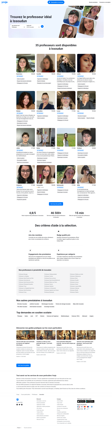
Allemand (84, 316)
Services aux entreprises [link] (62, 408)
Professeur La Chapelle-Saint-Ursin (26, 288)
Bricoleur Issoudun (22, 304)
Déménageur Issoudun (47, 304)
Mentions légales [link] (60, 415)
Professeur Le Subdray (24, 276)
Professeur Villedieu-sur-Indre (76, 274)
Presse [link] (58, 410)
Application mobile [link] (41, 404)
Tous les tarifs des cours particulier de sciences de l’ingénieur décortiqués (25, 343)
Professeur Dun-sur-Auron (50, 278)
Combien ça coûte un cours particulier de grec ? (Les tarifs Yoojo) (44, 343)
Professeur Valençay (74, 288)
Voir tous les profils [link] (56, 204)
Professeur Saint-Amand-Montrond (52, 280)
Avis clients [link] (39, 408)
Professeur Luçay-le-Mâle (75, 286)
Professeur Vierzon (48, 284)
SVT (37, 316)
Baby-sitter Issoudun (78, 304)
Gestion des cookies (61, 417)
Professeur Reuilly (74, 290)
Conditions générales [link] (61, 412)
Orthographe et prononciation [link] (63, 421)
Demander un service (56, 2)
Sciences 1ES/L (76, 316)
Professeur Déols (74, 278)
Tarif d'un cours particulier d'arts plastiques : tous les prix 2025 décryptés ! (85, 343)
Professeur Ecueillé (74, 280)
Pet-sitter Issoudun (22, 306)
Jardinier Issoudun (34, 304)
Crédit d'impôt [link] (60, 404)
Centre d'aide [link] (60, 400)
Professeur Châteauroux (75, 276)
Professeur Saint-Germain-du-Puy (26, 282)
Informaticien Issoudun (36, 306)
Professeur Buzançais (49, 292)
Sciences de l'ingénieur (52, 316)
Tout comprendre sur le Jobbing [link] (64, 423)
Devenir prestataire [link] (93, 2)
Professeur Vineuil (74, 284)
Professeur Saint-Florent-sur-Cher (26, 278)
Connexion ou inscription (104, 2)
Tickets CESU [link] (40, 412)
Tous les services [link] (28, 427)
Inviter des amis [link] (40, 410)
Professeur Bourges (23, 274)
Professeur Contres (48, 276)
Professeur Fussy (22, 292)
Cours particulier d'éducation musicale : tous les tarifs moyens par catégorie (66, 343)
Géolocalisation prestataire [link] (43, 415)
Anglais (91, 316)
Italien (26, 316)
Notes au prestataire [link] (41, 417)
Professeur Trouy (22, 286)
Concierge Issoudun (49, 306)
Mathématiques (65, 316)
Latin (31, 316)
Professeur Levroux (74, 282)
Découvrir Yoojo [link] (40, 419)
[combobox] (18, 26)
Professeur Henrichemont (24, 280)
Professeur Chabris (74, 292)
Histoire (42, 316)
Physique (19, 316)
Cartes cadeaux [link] (40, 413)
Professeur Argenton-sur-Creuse (51, 290)
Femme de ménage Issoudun (63, 304)
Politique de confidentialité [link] (63, 413)
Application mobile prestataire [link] (43, 406)
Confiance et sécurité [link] (61, 406)
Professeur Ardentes (48, 286)
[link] (4, 2)
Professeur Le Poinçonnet (50, 288)
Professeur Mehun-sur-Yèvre (50, 282)
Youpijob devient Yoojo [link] (62, 419)
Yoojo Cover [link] (59, 402)
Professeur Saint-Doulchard (25, 290)
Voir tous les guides (23, 365)
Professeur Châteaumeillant (50, 274)
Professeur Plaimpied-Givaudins (26, 284)
